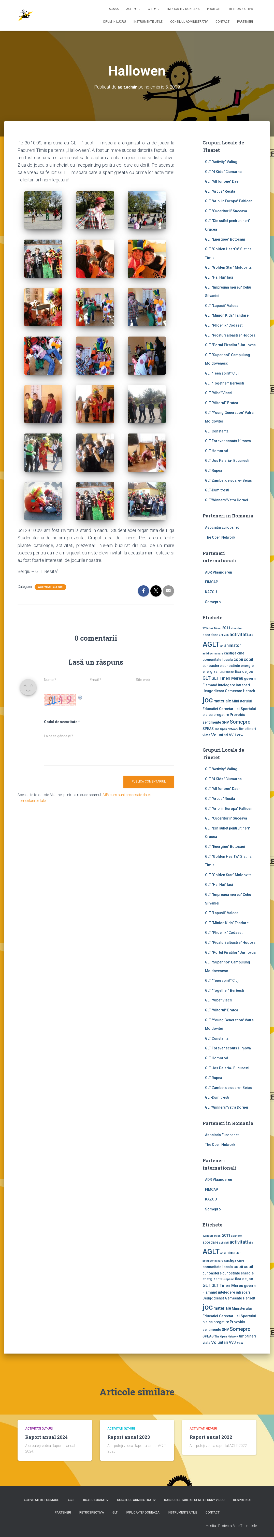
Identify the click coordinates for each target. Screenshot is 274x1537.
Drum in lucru (114, 21)
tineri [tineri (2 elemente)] (251, 729)
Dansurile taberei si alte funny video (194, 1500)
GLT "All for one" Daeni (223, 181)
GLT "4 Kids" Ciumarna (223, 172)
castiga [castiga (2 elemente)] (230, 653)
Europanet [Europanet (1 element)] (227, 672)
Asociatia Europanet (222, 527)
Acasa (114, 9)
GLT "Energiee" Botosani (225, 239)
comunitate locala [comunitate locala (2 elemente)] (218, 660)
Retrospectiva (241, 9)
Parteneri (245, 21)
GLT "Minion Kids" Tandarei (227, 315)
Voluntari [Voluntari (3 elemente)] (219, 735)
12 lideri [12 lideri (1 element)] (208, 628)
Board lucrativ (96, 1500)
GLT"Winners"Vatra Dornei (226, 500)
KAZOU (211, 592)
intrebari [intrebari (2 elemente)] (243, 685)
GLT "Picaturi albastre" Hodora (230, 335)
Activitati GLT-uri (50, 587)
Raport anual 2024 (46, 1437)
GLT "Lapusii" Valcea (221, 306)
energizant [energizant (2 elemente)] (212, 672)
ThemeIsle (248, 1526)
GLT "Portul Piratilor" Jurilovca (230, 345)
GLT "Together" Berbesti (224, 383)
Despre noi (242, 1500)
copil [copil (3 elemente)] (248, 659)
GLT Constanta (216, 431)
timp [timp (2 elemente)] (243, 729)
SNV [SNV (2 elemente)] (225, 722)
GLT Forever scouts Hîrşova (228, 441)
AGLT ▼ (133, 9)
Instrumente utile (148, 21)
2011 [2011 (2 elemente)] (226, 628)
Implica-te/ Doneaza (183, 9)
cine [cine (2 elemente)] (240, 653)
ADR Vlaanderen (218, 572)
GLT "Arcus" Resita (220, 191)
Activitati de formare (41, 1500)
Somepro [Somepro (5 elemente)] (240, 722)
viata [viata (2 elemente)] (206, 735)
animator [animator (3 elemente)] (232, 645)
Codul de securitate (60, 722)
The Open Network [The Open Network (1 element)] (226, 729)
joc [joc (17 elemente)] (208, 700)
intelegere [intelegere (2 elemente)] (226, 685)
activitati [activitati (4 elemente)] (238, 634)
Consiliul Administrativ (189, 21)
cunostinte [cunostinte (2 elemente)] (231, 666)
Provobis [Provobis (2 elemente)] (237, 715)
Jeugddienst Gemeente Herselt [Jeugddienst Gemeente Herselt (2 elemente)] (229, 691)
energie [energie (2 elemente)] (247, 666)
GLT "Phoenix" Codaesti (224, 325)
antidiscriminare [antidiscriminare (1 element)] (213, 653)
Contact (222, 21)
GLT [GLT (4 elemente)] (207, 678)
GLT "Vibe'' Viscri (218, 393)
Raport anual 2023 (128, 1437)
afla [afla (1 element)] (251, 635)
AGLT (71, 1500)
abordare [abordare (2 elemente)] (210, 635)
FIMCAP (211, 582)
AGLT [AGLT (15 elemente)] (211, 644)
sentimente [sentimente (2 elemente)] (212, 722)
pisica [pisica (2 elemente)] (208, 715)
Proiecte (214, 9)
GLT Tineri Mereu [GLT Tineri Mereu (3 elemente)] (227, 678)
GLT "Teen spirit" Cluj (222, 373)
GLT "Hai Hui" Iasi (219, 277)
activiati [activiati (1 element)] (224, 635)
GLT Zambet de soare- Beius (228, 480)
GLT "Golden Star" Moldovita (228, 267)
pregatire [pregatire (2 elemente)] (221, 715)
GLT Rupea (213, 470)
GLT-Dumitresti (217, 490)
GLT (115, 1512)
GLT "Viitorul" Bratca (221, 403)
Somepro (213, 602)
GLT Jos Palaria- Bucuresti (227, 460)
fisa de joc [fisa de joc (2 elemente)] (244, 672)
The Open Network (220, 537)
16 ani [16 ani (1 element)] (217, 628)
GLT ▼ (154, 9)
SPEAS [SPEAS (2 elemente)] (208, 729)
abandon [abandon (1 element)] (236, 628)
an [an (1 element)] (221, 646)
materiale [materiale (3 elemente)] (222, 701)
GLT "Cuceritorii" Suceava (226, 211)
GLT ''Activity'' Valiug (221, 162)
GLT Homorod (216, 451)
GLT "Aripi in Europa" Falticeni (229, 201)
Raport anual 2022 (211, 1437)
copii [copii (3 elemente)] (238, 659)
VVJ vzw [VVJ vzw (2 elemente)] (236, 735)
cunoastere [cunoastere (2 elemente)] (212, 666)
